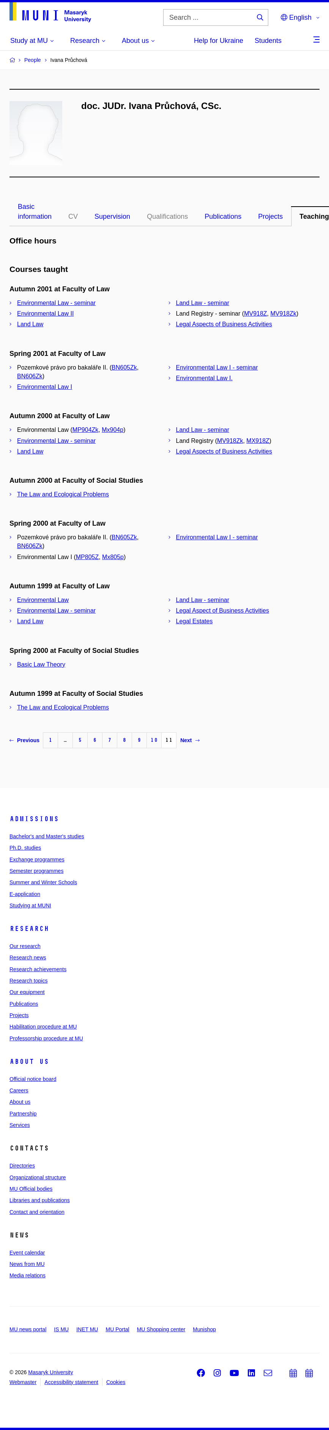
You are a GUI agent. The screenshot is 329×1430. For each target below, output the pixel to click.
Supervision (112, 216)
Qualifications (167, 216)
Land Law (30, 324)
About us (29, 1061)
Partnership (23, 1114)
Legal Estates (194, 621)
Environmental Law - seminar (56, 303)
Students (268, 40)
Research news (27, 957)
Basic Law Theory (41, 664)
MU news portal (27, 1329)
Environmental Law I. (204, 378)
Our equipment (27, 992)
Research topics (28, 981)
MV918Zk (283, 313)
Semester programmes (36, 871)
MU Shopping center (161, 1329)
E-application (24, 894)
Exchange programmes (37, 859)
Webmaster (22, 1382)
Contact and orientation (37, 1212)
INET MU (87, 1329)
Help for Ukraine (218, 40)
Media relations (27, 1275)
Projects (270, 216)
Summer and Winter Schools (43, 882)
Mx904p (112, 430)
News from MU (27, 1264)
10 (154, 740)
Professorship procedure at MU (46, 1038)
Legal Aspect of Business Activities (222, 610)
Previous (24, 740)
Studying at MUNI (30, 905)
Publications (223, 216)
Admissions (34, 819)
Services (19, 1125)
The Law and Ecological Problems (63, 494)
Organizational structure (37, 1177)
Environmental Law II (45, 313)
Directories (22, 1166)
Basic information (35, 211)
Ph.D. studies (25, 848)
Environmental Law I (44, 387)
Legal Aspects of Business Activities (224, 324)
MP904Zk (85, 430)
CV (73, 216)
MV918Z (255, 313)
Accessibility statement (71, 1382)
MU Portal (117, 1329)
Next (189, 740)
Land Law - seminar (203, 303)
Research (29, 928)
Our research (25, 946)
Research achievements (37, 969)
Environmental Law (43, 600)
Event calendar (27, 1253)
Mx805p (113, 557)
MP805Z (87, 557)
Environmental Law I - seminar (217, 367)
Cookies (116, 1382)
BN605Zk (124, 367)
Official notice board (32, 1079)
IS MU (61, 1329)
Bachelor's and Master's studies (46, 836)
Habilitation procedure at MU (43, 1027)
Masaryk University (50, 1372)
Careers (18, 1090)
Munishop (204, 1329)
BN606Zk (30, 376)
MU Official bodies (30, 1189)
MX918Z (257, 441)
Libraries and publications (39, 1200)
